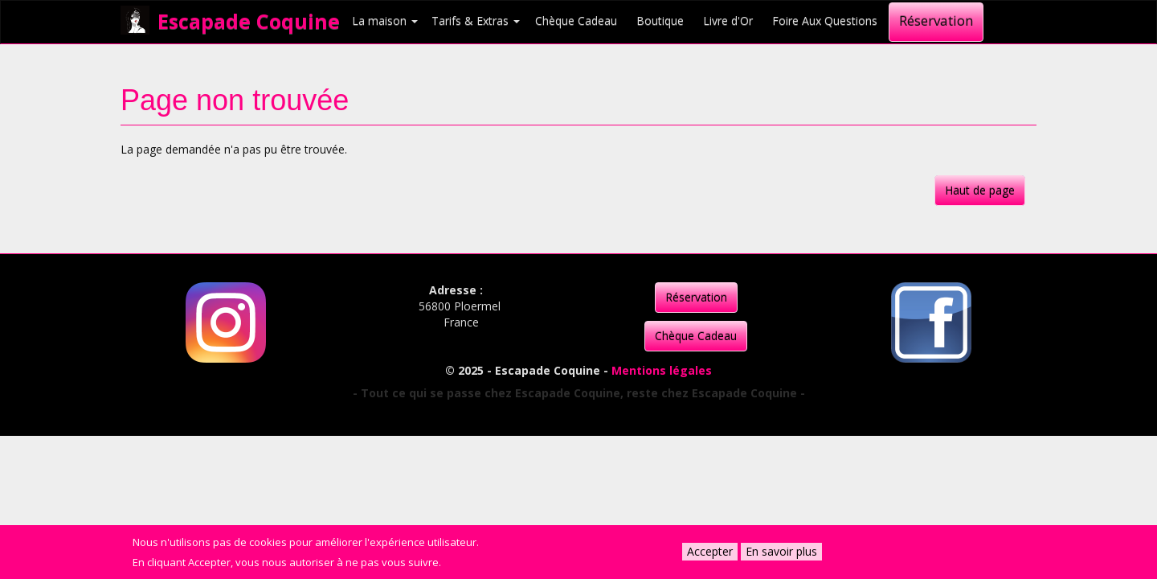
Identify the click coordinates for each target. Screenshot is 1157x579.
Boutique (660, 20)
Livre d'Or (728, 20)
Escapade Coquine (248, 21)
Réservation (936, 20)
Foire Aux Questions (824, 20)
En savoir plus (781, 551)
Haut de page (980, 190)
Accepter (710, 551)
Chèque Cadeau (576, 20)
